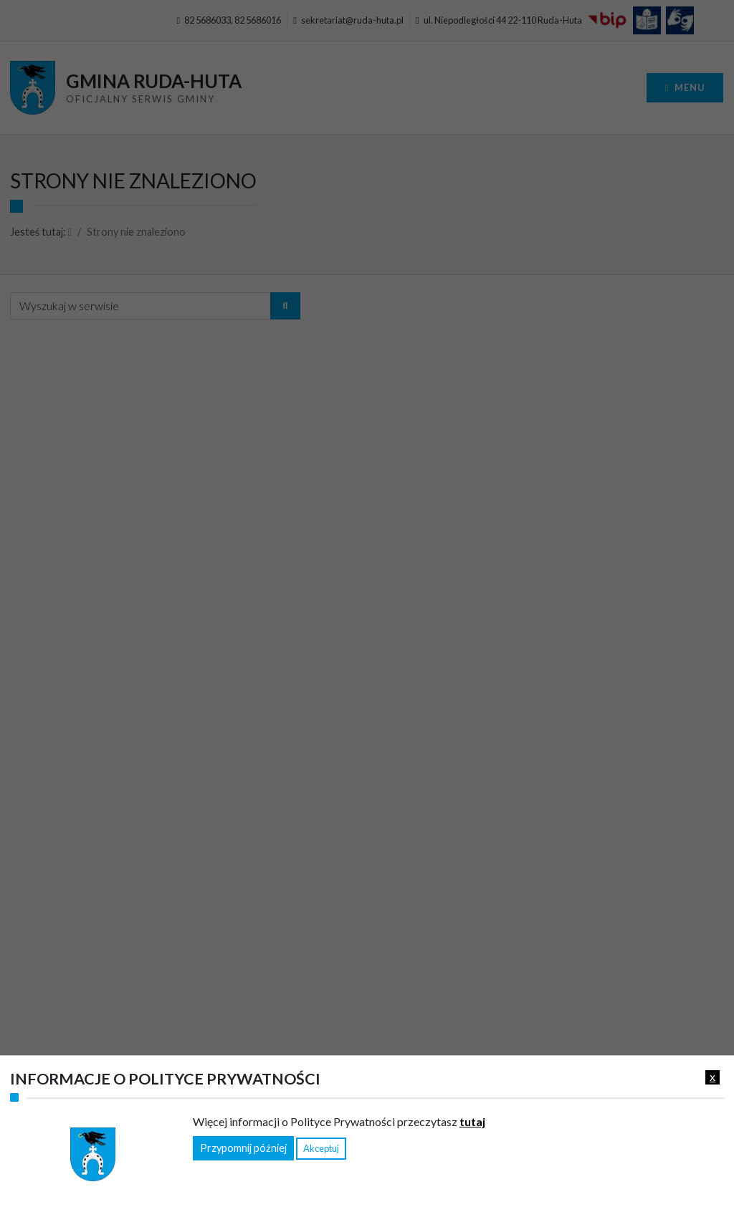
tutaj (472, 1121)
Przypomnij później (243, 1148)
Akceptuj (321, 1148)
